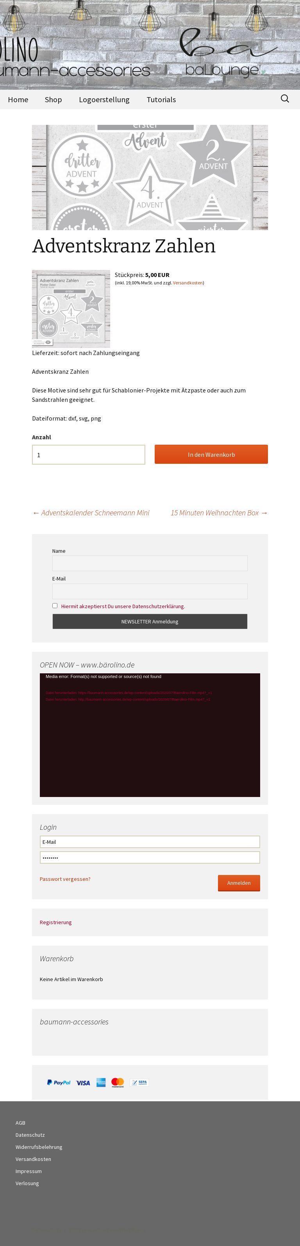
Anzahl (41, 437)
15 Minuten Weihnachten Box (219, 512)
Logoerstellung (104, 99)
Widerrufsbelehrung (39, 1146)
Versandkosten (188, 283)
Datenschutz (30, 1134)
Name (59, 550)
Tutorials (161, 99)
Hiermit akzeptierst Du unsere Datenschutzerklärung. (123, 606)
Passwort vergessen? (65, 878)
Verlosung (27, 1183)
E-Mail (59, 578)
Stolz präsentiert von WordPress (107, 1230)
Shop (53, 99)
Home (18, 99)
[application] (150, 735)
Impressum (29, 1171)
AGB (20, 1122)
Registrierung (56, 922)
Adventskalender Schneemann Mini (90, 512)
